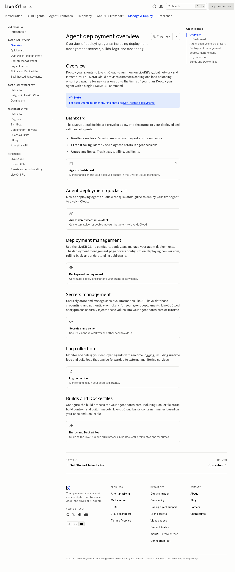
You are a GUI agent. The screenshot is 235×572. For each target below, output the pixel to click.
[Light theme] (69, 524)
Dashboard (199, 39)
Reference (14, 154)
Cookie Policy (173, 558)
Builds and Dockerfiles (203, 61)
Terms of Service (155, 558)
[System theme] (81, 524)
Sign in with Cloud (221, 6)
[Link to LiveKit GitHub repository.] (154, 6)
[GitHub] (68, 515)
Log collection (198, 57)
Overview (195, 34)
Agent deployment (19, 40)
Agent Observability (21, 85)
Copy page (161, 36)
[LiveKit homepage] (68, 488)
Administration (18, 109)
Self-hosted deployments (139, 102)
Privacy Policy (190, 558)
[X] (74, 515)
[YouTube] (86, 515)
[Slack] (80, 515)
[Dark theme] (75, 524)
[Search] (186, 6)
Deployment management (205, 48)
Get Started (16, 27)
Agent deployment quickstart (207, 43)
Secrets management (202, 52)
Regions (32, 119)
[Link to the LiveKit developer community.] (161, 6)
